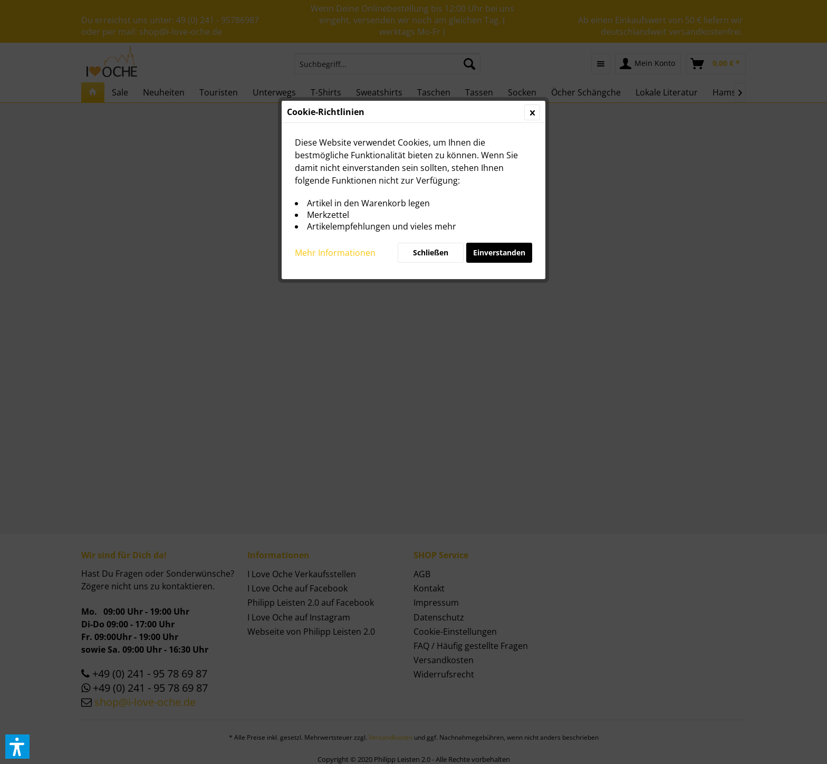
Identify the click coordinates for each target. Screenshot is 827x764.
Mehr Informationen (335, 253)
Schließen (430, 252)
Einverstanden (499, 252)
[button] (17, 746)
